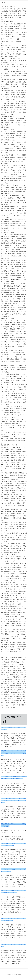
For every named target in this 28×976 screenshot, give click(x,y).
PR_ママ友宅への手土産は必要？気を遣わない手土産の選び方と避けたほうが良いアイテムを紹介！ (13, 800)
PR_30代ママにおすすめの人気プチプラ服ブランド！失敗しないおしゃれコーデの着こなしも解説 (13, 753)
